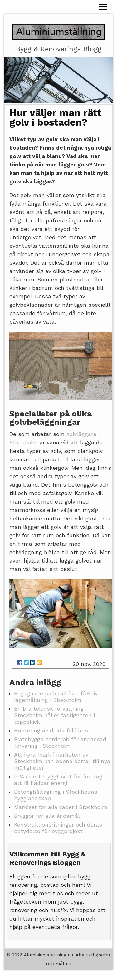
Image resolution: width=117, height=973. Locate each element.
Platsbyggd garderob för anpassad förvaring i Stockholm (60, 742)
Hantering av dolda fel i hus (51, 730)
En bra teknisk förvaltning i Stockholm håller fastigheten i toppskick (54, 715)
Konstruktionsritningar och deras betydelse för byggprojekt (58, 828)
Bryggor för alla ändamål (47, 816)
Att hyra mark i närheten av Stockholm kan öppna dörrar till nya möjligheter (62, 761)
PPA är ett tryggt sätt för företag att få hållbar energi (58, 779)
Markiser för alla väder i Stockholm (60, 807)
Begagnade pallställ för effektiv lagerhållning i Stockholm (56, 696)
